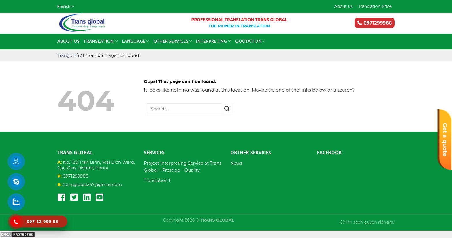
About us (343, 6)
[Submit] (227, 108)
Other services (172, 41)
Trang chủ (68, 55)
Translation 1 (157, 180)
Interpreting (213, 41)
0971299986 (374, 23)
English (65, 6)
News (236, 163)
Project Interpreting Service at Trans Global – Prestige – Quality (182, 166)
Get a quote (445, 140)
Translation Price (375, 6)
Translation (100, 41)
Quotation (250, 41)
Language (135, 41)
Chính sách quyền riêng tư (367, 222)
